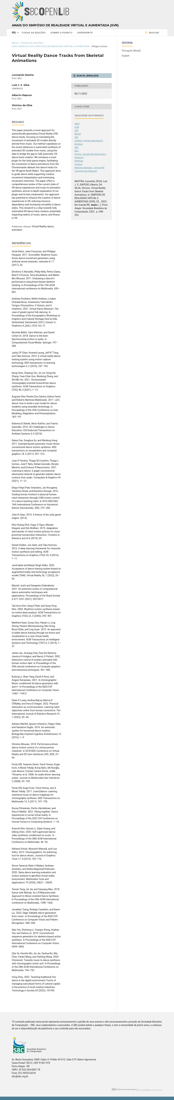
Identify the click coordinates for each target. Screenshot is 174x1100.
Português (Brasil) (131, 50)
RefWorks (79, 161)
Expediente (85, 32)
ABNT (77, 124)
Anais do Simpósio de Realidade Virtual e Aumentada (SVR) (65, 25)
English (125, 55)
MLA (77, 151)
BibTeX (78, 134)
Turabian (78, 164)
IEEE (77, 147)
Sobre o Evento (61, 32)
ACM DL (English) (87, 75)
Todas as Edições (33, 32)
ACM (77, 127)
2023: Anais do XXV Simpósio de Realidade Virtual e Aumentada (51, 46)
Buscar (153, 32)
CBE (76, 137)
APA (76, 130)
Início (15, 43)
